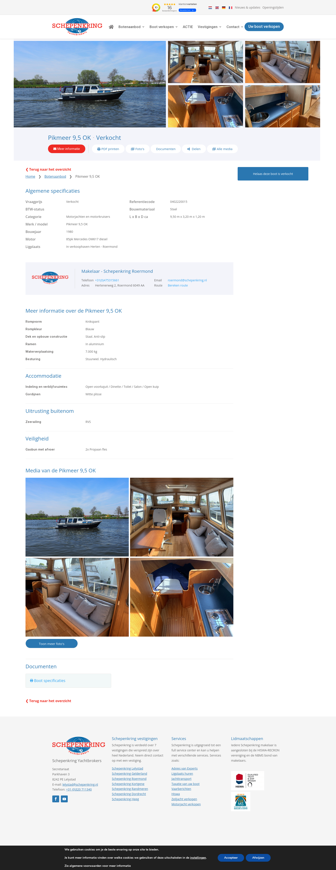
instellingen (198, 858)
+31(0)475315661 (107, 280)
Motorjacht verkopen (186, 804)
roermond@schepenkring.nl (187, 280)
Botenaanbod (129, 27)
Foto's (139, 149)
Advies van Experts (184, 768)
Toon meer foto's (51, 644)
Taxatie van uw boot (185, 784)
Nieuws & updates (247, 7)
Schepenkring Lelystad (127, 768)
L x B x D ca (138, 216)
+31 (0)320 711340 (79, 790)
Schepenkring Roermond (129, 779)
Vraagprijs (34, 201)
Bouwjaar (33, 231)
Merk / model (37, 224)
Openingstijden (273, 7)
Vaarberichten (181, 789)
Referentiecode (142, 201)
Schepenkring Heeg (125, 799)
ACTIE (188, 27)
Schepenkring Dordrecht (129, 794)
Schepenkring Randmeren (130, 789)
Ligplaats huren (182, 774)
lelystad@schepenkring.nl (80, 784)
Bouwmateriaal (142, 209)
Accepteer (231, 858)
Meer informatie (68, 149)
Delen (196, 149)
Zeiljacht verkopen (184, 799)
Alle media (224, 149)
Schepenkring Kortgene (128, 784)
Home (30, 176)
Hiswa (175, 794)
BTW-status (35, 209)
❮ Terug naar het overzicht (48, 169)
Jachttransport (181, 779)
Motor (31, 239)
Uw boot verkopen (264, 26)
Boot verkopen (162, 27)
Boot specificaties (49, 680)
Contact (232, 27)
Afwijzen (258, 858)
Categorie (33, 216)
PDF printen (110, 149)
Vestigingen (208, 27)
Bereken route (178, 285)
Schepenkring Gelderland (129, 774)
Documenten (166, 149)
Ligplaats (33, 246)
